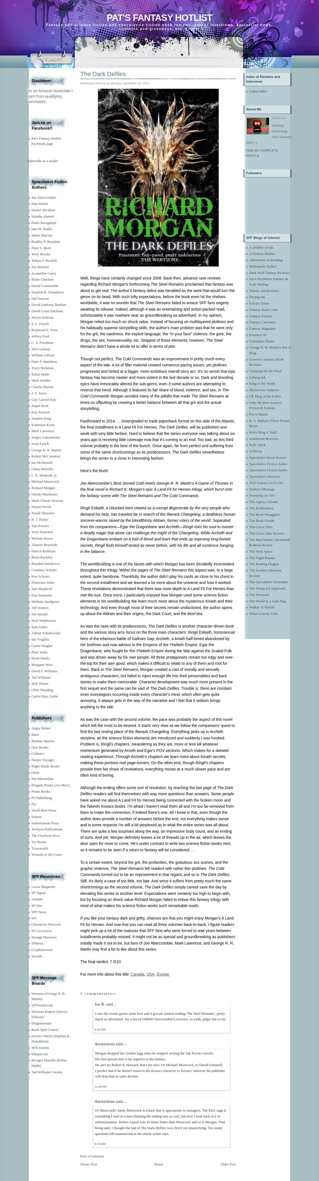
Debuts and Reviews (264, 291)
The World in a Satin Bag (267, 601)
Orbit (35, 772)
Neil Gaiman (40, 349)
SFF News (39, 912)
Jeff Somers (40, 608)
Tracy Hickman (42, 368)
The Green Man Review (266, 533)
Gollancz (37, 753)
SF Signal (38, 893)
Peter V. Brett (41, 248)
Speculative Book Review (268, 457)
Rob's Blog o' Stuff (263, 432)
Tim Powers (40, 526)
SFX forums (40, 1048)
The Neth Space (260, 551)
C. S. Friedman (42, 343)
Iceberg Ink (257, 377)
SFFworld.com (42, 1005)
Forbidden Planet (261, 341)
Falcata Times (259, 303)
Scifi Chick (257, 445)
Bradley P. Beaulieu (45, 242)
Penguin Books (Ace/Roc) (50, 785)
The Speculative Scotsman (268, 582)
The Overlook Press (45, 836)
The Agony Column (263, 502)
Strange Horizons (44, 937)
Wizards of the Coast (46, 854)
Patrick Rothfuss (43, 551)
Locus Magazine (43, 887)
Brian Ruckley (41, 557)
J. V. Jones (38, 393)
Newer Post (88, 1164)
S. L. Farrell (40, 324)
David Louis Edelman (47, 311)
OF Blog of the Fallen (265, 396)
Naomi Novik (41, 507)
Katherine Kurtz (43, 425)
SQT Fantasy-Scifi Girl (266, 483)
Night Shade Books (45, 766)
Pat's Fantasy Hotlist (159, 17)
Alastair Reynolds (44, 545)
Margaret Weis (42, 665)
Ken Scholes (40, 576)
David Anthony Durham (48, 305)
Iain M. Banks (41, 229)
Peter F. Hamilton (44, 361)
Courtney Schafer (44, 570)
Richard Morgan (43, 488)
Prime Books (40, 791)
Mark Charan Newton (47, 500)
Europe (163, 974)
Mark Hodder (41, 380)
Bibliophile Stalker (263, 266)
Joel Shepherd (41, 589)
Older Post (228, 1164)
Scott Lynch (40, 444)
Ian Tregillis (40, 639)
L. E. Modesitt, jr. (44, 475)
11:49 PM (100, 1086)
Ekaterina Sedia (42, 582)
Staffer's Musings (262, 489)
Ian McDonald (41, 462)
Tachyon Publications (47, 829)
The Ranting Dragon (264, 564)
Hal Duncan (40, 298)
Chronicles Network (46, 924)
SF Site (36, 905)
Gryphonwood (41, 950)
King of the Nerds (262, 383)
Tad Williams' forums (47, 1072)
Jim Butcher (40, 267)
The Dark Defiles (103, 73)
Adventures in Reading (266, 260)
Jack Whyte (39, 683)
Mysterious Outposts (264, 390)
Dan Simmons (41, 595)
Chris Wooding (42, 690)
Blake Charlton (42, 279)
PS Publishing (41, 798)
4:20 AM (99, 1029)
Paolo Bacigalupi (43, 223)
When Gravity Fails (263, 613)
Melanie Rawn (42, 538)
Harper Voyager (42, 760)
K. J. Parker (39, 519)
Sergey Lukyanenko (45, 437)
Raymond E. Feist (44, 330)
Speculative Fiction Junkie (268, 464)
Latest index (258, 91)
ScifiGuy (255, 451)
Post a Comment (92, 1156)
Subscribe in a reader (43, 161)
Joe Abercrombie (43, 197)
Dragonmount (41, 1023)
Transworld (39, 848)
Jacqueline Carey (43, 273)
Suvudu (37, 956)
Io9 (33, 918)
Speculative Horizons (264, 476)
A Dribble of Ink (261, 247)
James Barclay (41, 235)
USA (150, 974)
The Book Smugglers (264, 514)
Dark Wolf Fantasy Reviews (269, 273)
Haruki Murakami (44, 494)
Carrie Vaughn (41, 646)
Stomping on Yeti (262, 495)
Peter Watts (39, 652)
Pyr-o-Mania (258, 414)
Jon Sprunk (39, 614)
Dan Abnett (39, 204)
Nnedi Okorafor (42, 513)
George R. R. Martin (46, 450)
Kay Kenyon (40, 412)
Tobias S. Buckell (44, 260)
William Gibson (42, 355)
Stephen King (41, 418)
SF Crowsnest (41, 931)
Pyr (33, 804)
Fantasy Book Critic (263, 310)
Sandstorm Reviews (263, 439)
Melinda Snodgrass (45, 602)
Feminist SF (258, 335)
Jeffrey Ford (40, 336)
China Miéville (42, 469)
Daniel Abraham (43, 210)
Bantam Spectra (42, 741)
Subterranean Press (45, 823)
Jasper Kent (39, 406)
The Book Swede (261, 520)
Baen (35, 734)
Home (158, 1164)
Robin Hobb (40, 374)
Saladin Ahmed (42, 216)
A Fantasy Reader (262, 253)
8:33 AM (99, 1143)
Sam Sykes (39, 627)
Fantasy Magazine (262, 328)
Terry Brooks (41, 254)
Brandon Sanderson (45, 563)
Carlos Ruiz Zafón (44, 696)
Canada (137, 974)
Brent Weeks (40, 658)
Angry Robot (40, 728)
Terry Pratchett (42, 532)
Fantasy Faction (260, 316)
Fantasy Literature (262, 322)
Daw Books (39, 747)
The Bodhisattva (261, 508)
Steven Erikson (42, 317)
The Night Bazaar (262, 558)
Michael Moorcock (45, 481)
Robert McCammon (45, 456)
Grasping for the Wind (265, 371)
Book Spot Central (44, 1030)
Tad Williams (41, 677)
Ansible (37, 899)
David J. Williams (44, 671)
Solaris (36, 817)
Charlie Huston (42, 387)
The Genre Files (261, 527)
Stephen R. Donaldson (47, 292)
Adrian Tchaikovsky (46, 633)
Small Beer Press (43, 810)
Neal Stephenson (43, 620)
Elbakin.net (39, 1054)
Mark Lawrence (42, 431)
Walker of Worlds (262, 607)
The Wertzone (259, 595)
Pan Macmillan (42, 779)
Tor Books (38, 842)
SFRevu (37, 943)
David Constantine (44, 286)
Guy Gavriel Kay (43, 399)
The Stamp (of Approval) (267, 588)
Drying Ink (257, 297)
